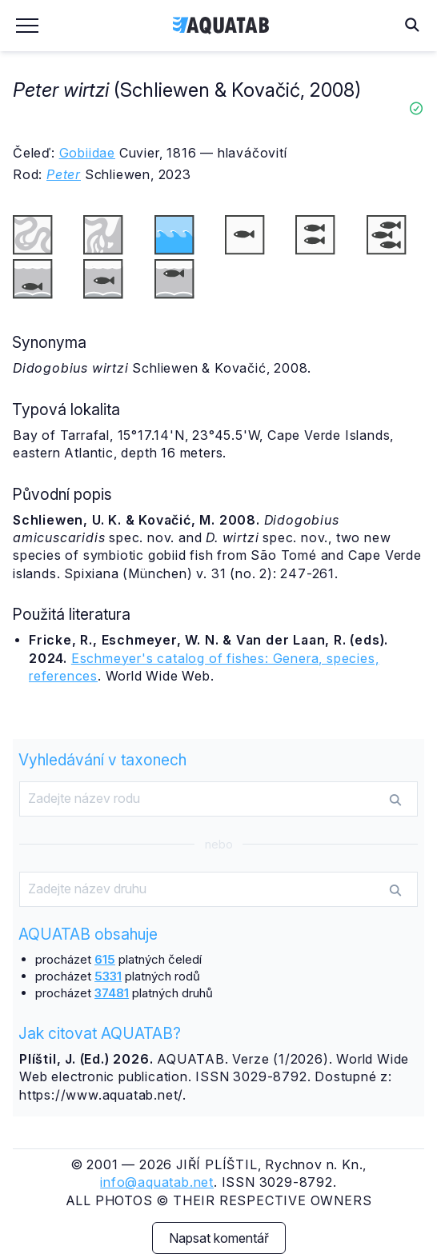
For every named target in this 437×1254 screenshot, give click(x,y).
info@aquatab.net (157, 1182)
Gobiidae (87, 153)
